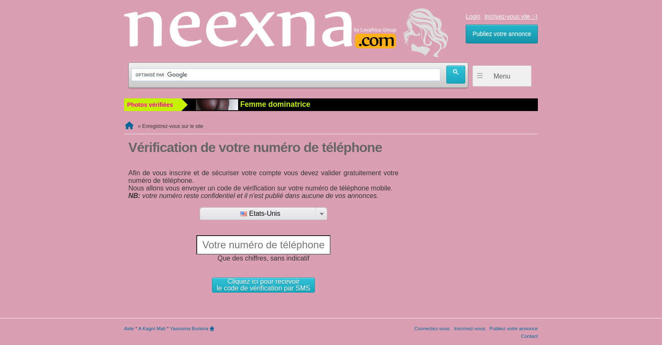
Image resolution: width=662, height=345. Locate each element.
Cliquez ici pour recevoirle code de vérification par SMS (263, 285)
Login (473, 16)
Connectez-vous (432, 328)
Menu (502, 76)
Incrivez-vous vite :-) (511, 16)
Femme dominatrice (253, 104)
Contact (529, 336)
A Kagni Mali (152, 328)
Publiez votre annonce (501, 33)
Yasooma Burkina (189, 328)
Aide (129, 328)
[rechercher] (285, 75)
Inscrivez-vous (469, 328)
